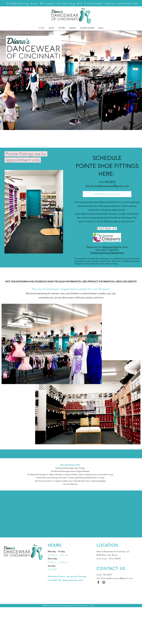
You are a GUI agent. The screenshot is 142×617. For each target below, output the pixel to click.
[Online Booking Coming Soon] (107, 194)
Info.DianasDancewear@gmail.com (107, 186)
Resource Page (110, 247)
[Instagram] (103, 582)
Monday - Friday (56, 551)
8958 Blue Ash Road (107, 555)
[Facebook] (98, 582)
